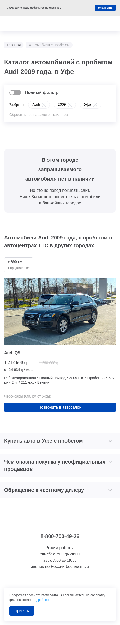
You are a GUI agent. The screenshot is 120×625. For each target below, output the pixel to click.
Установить (105, 7)
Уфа (87, 104)
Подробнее (40, 600)
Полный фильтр (42, 92)
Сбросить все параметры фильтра (38, 115)
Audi (36, 104)
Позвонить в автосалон (60, 407)
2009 (62, 104)
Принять (22, 611)
